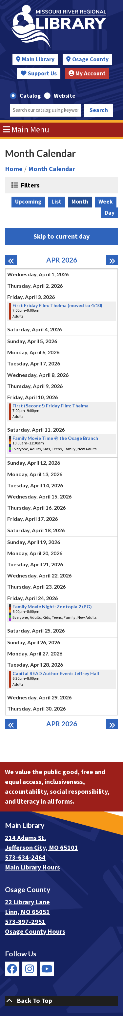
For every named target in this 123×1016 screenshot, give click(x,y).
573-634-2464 (25, 857)
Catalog (30, 96)
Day (109, 213)
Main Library (38, 59)
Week (105, 202)
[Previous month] (11, 260)
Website (64, 96)
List (56, 202)
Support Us (39, 73)
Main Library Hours (32, 867)
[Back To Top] (61, 1001)
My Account (87, 73)
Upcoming (28, 202)
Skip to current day (61, 236)
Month (80, 202)
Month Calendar (51, 169)
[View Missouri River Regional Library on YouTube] (47, 969)
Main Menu (26, 129)
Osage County (90, 59)
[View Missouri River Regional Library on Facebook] (12, 969)
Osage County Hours (35, 931)
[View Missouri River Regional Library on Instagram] (29, 969)
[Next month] (112, 260)
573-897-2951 (25, 922)
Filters (29, 185)
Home (14, 169)
